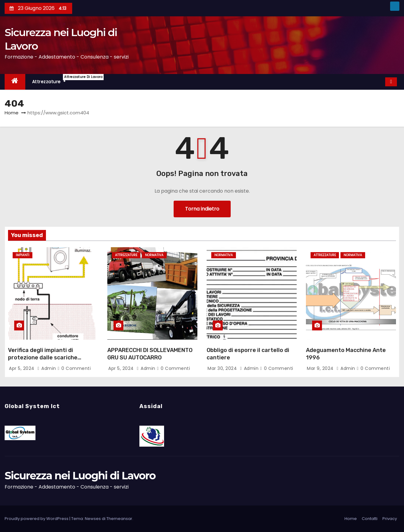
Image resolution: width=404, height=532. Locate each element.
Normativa (154, 255)
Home (12, 112)
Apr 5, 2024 (22, 368)
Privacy (389, 519)
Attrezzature (52, 79)
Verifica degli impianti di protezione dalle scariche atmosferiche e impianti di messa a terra (44, 361)
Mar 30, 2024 (223, 368)
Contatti (369, 519)
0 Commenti (76, 368)
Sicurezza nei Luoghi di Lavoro (80, 475)
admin (47, 368)
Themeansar (119, 519)
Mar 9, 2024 (321, 368)
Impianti (22, 255)
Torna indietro (202, 208)
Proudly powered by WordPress (37, 519)
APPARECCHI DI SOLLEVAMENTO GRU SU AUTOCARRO (149, 354)
